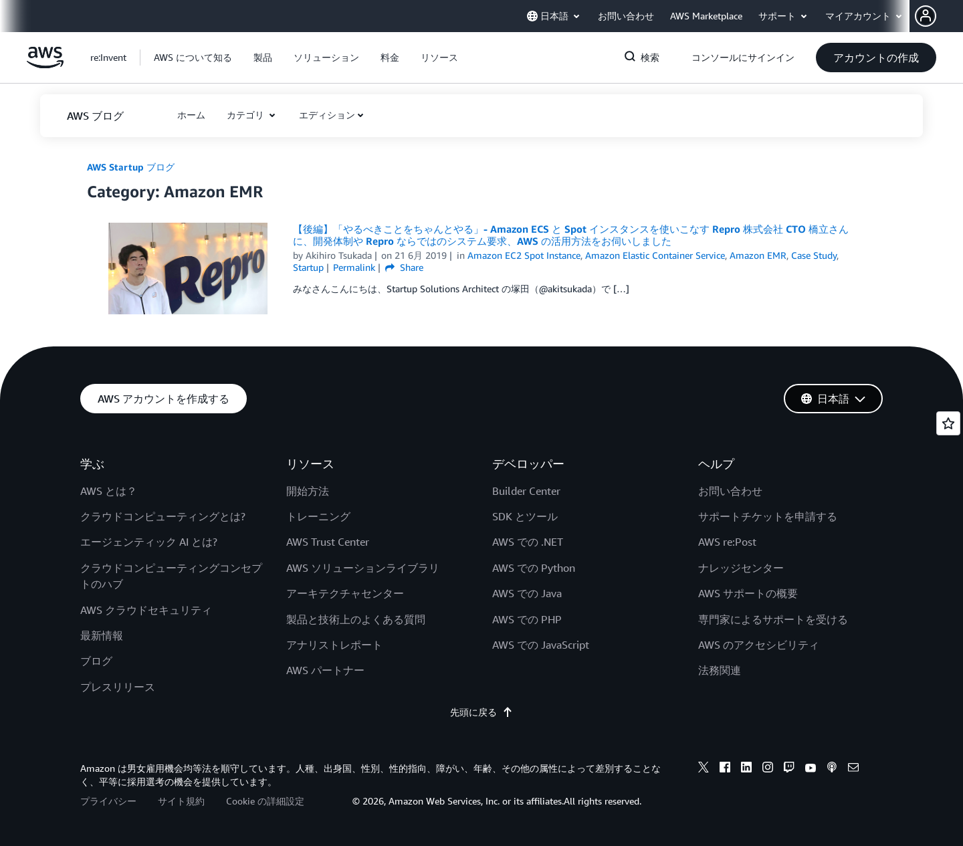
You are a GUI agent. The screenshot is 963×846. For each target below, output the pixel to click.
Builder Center (526, 491)
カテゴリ (247, 114)
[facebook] (725, 769)
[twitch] (789, 769)
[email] (853, 769)
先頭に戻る (481, 712)
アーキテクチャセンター (345, 593)
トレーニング (318, 516)
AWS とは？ (108, 491)
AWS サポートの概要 (748, 593)
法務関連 (719, 670)
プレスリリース (117, 687)
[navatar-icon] (925, 16)
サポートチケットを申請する (767, 516)
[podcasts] (832, 769)
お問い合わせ (730, 491)
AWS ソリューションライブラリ (362, 567)
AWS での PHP (527, 619)
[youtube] (810, 769)
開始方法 (307, 491)
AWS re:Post (727, 541)
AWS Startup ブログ (131, 167)
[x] (703, 769)
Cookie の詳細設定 (265, 801)
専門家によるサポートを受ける (773, 619)
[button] (939, 16)
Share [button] (404, 267)
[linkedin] (746, 769)
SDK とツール (525, 516)
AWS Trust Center (327, 541)
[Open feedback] (948, 423)
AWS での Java (527, 593)
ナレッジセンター (741, 567)
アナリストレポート (334, 644)
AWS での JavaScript (540, 644)
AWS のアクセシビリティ (758, 644)
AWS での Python (533, 567)
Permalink (354, 267)
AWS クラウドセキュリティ (146, 610)
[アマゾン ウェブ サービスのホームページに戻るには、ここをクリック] (45, 64)
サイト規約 (181, 801)
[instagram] (767, 769)
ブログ (96, 660)
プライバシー (108, 801)
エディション (327, 114)
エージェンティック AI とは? (148, 541)
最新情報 (101, 635)
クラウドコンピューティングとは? (162, 516)
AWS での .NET (527, 541)
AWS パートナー (325, 670)
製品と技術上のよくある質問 (355, 619)
